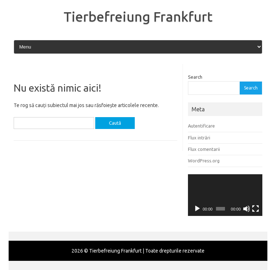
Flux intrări (199, 137)
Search (195, 76)
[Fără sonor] (246, 208)
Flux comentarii (204, 149)
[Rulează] (197, 208)
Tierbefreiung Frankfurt (138, 16)
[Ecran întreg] (255, 208)
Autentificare (201, 125)
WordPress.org (204, 160)
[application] (225, 195)
